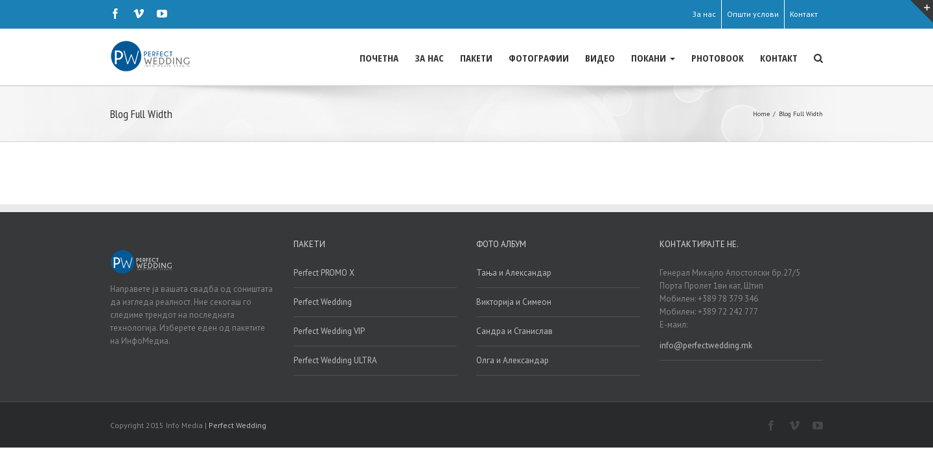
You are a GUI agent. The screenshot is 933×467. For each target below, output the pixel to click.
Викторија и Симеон (513, 301)
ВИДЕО (548, 57)
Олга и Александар (512, 360)
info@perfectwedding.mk (706, 345)
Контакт (804, 14)
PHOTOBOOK (691, 57)
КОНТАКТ (766, 57)
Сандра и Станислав (514, 331)
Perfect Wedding (323, 301)
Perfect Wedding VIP (329, 331)
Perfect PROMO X (324, 272)
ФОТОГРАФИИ (474, 57)
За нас (704, 14)
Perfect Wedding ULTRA (335, 360)
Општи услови (753, 14)
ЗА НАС (338, 57)
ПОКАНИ (614, 57)
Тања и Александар (513, 272)
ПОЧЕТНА (275, 57)
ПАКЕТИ (398, 57)
